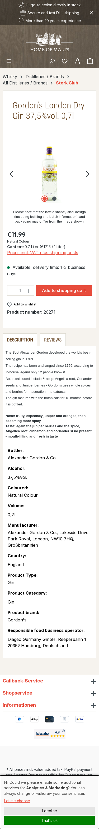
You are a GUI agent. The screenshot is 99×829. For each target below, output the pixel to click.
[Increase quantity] (28, 290)
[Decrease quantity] (12, 290)
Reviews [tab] (53, 340)
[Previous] (11, 173)
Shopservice (17, 693)
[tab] (20, 339)
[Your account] (77, 61)
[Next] (88, 173)
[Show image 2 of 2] (54, 199)
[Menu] (9, 61)
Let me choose (17, 800)
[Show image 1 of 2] (45, 199)
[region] (49, 173)
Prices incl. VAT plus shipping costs (42, 252)
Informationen (19, 705)
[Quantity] (20, 290)
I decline (49, 810)
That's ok (49, 820)
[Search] (52, 61)
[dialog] (49, 802)
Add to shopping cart (64, 290)
